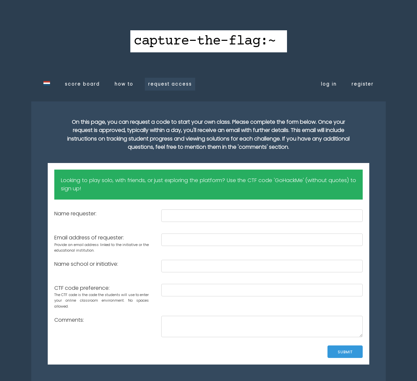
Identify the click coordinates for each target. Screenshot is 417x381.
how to (124, 84)
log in (329, 84)
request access (170, 84)
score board (82, 84)
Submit (345, 352)
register (363, 84)
